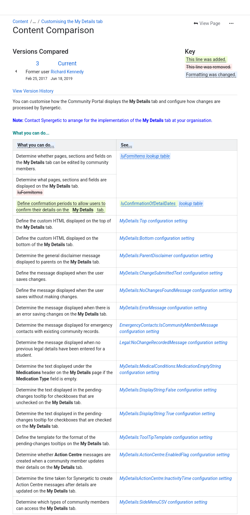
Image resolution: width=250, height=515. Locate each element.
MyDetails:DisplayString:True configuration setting (167, 413)
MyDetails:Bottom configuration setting (157, 238)
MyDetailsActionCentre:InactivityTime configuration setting (176, 478)
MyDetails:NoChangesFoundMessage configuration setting (176, 290)
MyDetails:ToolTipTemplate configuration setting (166, 437)
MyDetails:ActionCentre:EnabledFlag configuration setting (174, 454)
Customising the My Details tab (72, 21)
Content (20, 21)
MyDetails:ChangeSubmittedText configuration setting (171, 273)
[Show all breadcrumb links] (34, 21)
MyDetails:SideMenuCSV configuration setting (163, 502)
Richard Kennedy (67, 71)
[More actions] (231, 23)
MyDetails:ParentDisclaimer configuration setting (166, 255)
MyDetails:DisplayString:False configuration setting (168, 389)
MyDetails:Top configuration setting (153, 220)
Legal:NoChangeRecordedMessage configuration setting (173, 342)
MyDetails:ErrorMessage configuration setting (163, 307)
